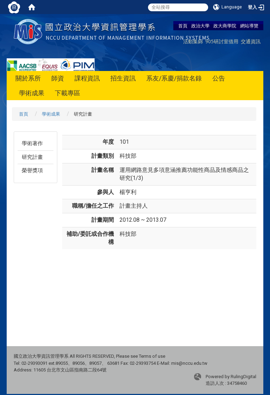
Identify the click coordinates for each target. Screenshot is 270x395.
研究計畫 (32, 157)
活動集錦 (193, 41)
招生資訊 (123, 78)
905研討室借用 (221, 41)
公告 (218, 78)
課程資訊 (87, 78)
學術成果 (31, 93)
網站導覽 (249, 25)
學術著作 (32, 143)
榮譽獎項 (32, 170)
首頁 (182, 25)
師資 (57, 78)
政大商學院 (224, 25)
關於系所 (28, 78)
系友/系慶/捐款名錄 (174, 78)
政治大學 (200, 25)
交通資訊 (251, 41)
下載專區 (67, 93)
